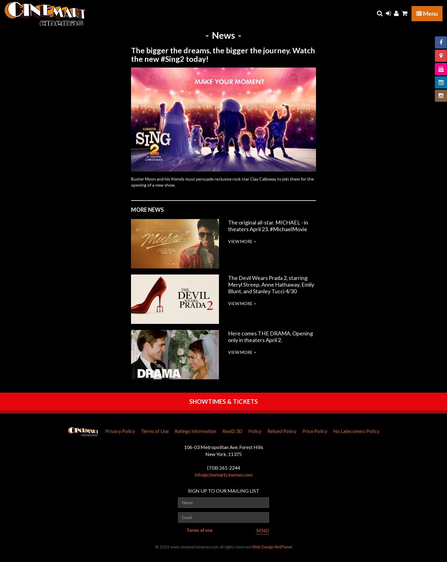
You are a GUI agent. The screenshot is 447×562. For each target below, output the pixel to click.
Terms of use (199, 530)
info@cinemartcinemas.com (224, 474)
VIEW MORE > (242, 241)
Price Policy (314, 431)
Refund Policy (281, 431)
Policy (254, 431)
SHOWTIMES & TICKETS (223, 401)
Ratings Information (195, 431)
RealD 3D (232, 431)
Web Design (263, 546)
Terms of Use (155, 431)
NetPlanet (283, 546)
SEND (262, 530)
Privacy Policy (120, 431)
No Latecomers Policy (356, 431)
